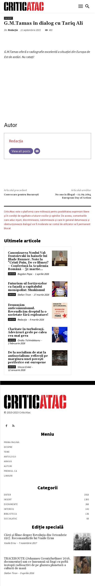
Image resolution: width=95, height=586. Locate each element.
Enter (12, 273)
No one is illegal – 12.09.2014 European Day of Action (73, 196)
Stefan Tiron (24, 294)
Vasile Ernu (10, 543)
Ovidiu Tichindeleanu (28, 340)
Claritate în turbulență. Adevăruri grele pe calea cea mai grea (27, 332)
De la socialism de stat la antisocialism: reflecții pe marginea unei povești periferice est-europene (28, 357)
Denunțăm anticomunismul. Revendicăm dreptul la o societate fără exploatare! (28, 310)
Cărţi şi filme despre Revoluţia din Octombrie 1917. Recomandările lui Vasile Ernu (35, 536)
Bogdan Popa (24, 274)
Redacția (13, 30)
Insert (8, 18)
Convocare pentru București (21, 194)
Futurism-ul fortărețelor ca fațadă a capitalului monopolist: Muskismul (27, 287)
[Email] (37, 151)
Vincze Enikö (24, 367)
